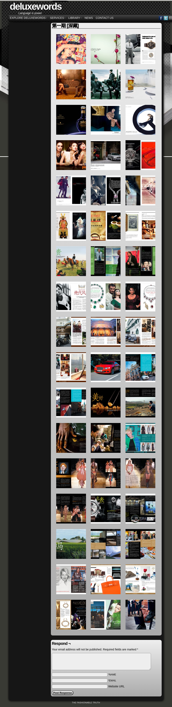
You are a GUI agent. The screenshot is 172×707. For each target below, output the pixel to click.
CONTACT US (105, 17)
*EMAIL (112, 680)
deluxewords (35, 6)
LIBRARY (75, 17)
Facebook (160, 17)
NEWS (89, 17)
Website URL (116, 686)
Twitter (165, 17)
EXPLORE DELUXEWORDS (28, 17)
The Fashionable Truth (86, 702)
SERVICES (58, 17)
